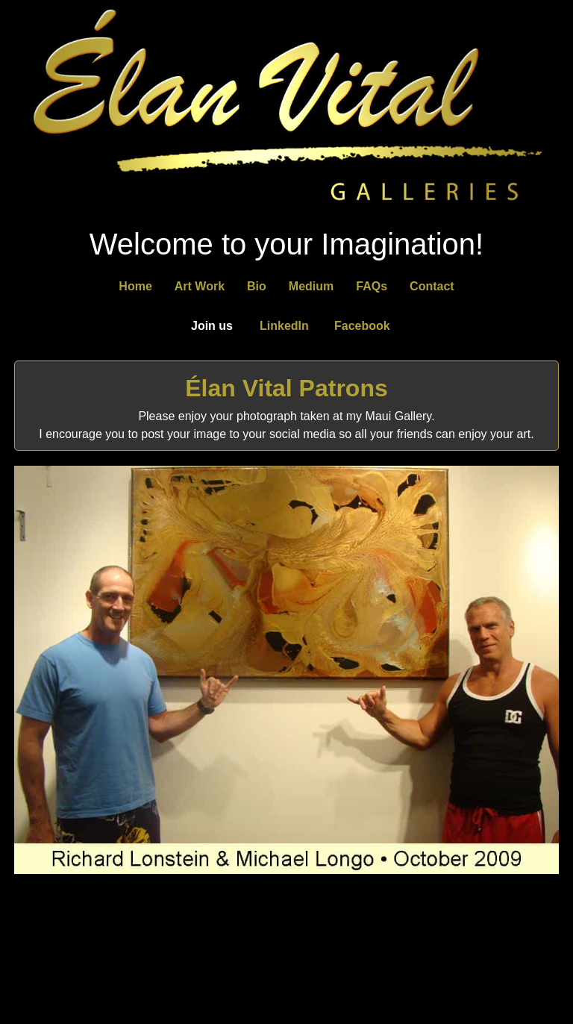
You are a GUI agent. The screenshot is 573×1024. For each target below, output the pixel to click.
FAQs (371, 286)
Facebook (362, 325)
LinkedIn (284, 325)
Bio (256, 286)
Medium (311, 286)
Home (135, 286)
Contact (432, 286)
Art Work (200, 286)
